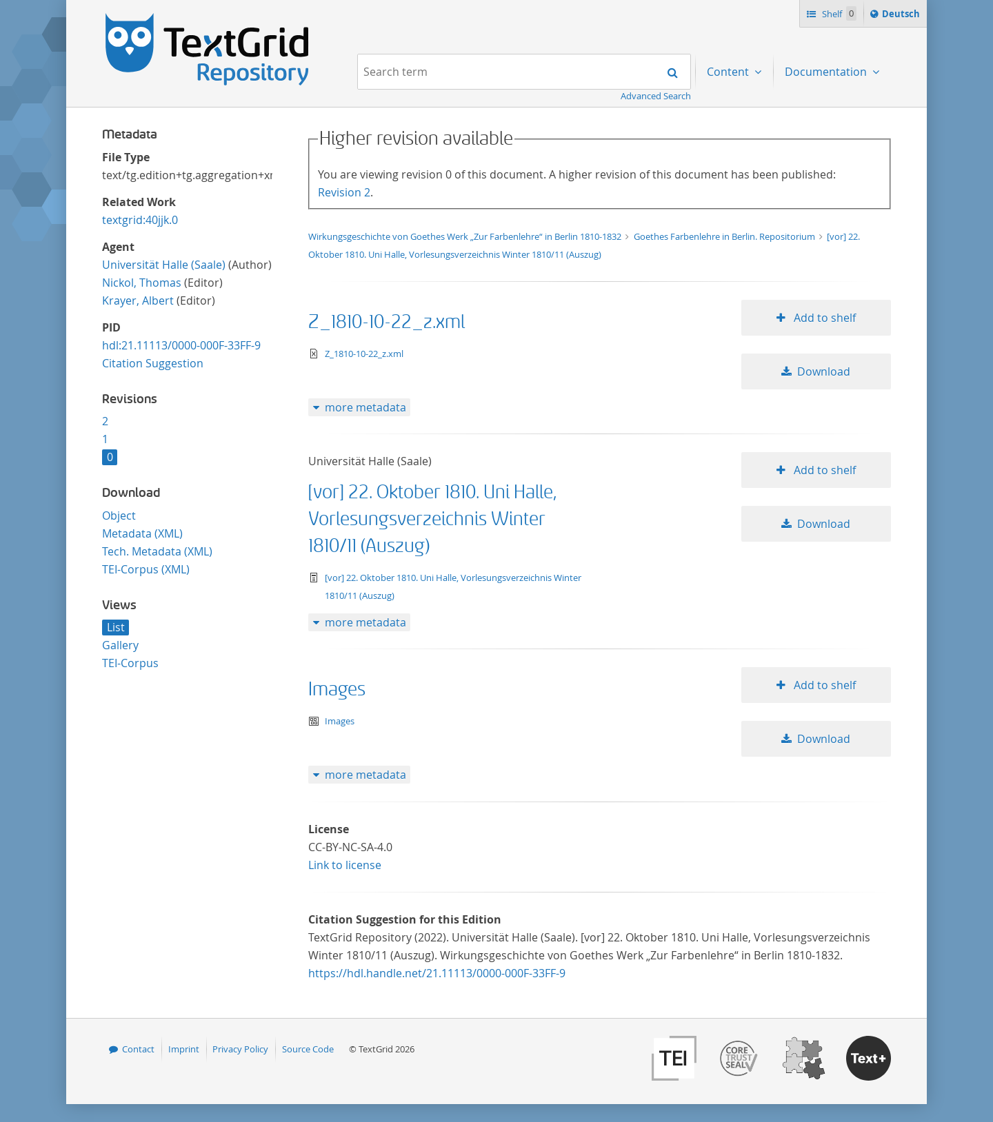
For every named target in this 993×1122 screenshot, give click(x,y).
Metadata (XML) (142, 533)
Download (823, 371)
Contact (138, 1049)
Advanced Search (656, 96)
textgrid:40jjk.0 (140, 219)
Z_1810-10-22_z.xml (386, 322)
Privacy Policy (240, 1049)
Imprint (183, 1049)
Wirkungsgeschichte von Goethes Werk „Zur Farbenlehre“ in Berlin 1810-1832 (465, 236)
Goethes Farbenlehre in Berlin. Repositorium (725, 236)
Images (336, 689)
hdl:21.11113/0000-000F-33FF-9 (181, 345)
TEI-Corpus (130, 663)
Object (119, 515)
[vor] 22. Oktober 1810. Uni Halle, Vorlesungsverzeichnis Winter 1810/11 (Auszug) (432, 519)
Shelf (838, 13)
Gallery (120, 645)
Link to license (344, 865)
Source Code (308, 1049)
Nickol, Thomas (141, 282)
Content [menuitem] (729, 71)
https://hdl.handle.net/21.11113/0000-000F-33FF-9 (436, 973)
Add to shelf (823, 317)
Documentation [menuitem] (827, 71)
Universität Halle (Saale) (163, 264)
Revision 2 (344, 192)
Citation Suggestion (152, 363)
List (116, 627)
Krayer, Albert (138, 300)
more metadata (365, 407)
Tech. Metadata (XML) (157, 551)
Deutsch (902, 16)
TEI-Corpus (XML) (146, 569)
